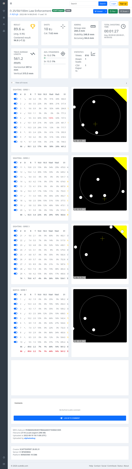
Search (103, 3)
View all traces (21, 82)
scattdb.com (23, 466)
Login (113, 3)
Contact (97, 466)
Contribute (112, 466)
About (126, 466)
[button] (126, 83)
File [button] (112, 11)
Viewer (99, 11)
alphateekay (29, 438)
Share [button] (123, 11)
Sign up (123, 3)
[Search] (84, 3)
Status (120, 466)
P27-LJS (14, 14)
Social (104, 466)
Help (91, 466)
